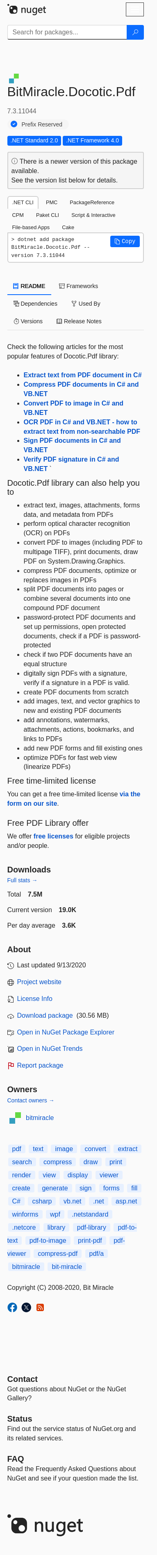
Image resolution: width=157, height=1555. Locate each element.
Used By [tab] (85, 304)
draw (91, 1161)
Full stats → (22, 880)
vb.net (73, 1201)
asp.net (126, 1201)
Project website (39, 981)
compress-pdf (57, 1253)
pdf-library (91, 1227)
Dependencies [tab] (35, 304)
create (21, 1188)
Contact (22, 1379)
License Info (34, 998)
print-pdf (90, 1240)
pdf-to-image (48, 1240)
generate (55, 1188)
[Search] (135, 32)
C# (16, 1201)
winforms (25, 1214)
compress (57, 1161)
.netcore (24, 1227)
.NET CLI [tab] (23, 202)
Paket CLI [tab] (47, 215)
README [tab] (30, 286)
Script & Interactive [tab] (93, 215)
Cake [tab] (68, 227)
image (64, 1148)
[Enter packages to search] (67, 32)
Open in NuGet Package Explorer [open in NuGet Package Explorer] (65, 1032)
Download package (45, 1015)
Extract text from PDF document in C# (83, 375)
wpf (55, 1214)
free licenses (53, 836)
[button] (125, 241)
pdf (16, 1148)
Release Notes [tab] (79, 321)
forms (111, 1188)
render (21, 1175)
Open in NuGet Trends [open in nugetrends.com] (50, 1048)
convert (95, 1148)
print (115, 1161)
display (78, 1175)
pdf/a (96, 1253)
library (57, 1227)
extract (127, 1148)
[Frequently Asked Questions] (15, 1458)
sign (85, 1188)
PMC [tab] (51, 202)
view (49, 1175)
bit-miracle (67, 1266)
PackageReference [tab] (92, 202)
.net (98, 1201)
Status (19, 1418)
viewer (109, 1175)
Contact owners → (31, 1100)
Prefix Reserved (42, 124)
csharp (42, 1201)
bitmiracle (40, 1117)
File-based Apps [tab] (31, 227)
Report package (40, 1065)
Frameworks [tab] (78, 286)
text (38, 1148)
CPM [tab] (18, 215)
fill (134, 1188)
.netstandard (90, 1214)
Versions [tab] (28, 321)
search (22, 1161)
